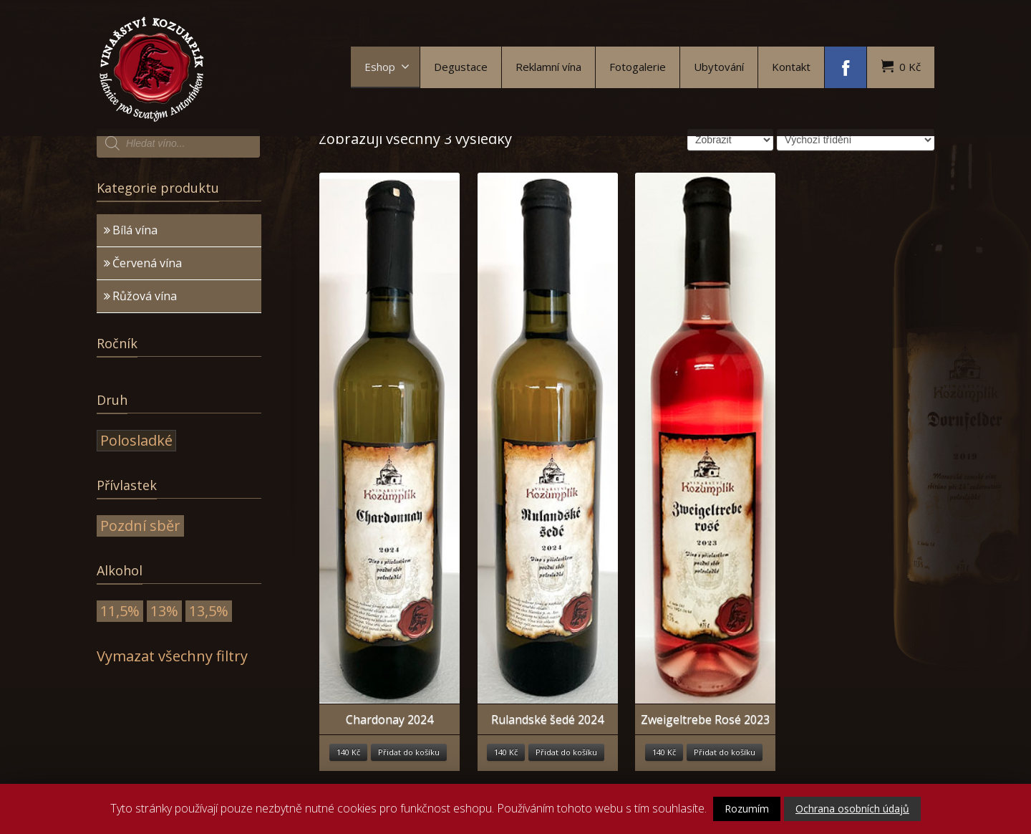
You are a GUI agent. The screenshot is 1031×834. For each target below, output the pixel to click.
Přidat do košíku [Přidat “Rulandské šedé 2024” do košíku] (566, 752)
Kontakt (791, 66)
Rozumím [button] (747, 808)
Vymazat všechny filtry (172, 656)
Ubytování (719, 66)
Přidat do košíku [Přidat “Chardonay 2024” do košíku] (409, 752)
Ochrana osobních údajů (852, 808)
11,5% (120, 610)
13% (164, 610)
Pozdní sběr (140, 525)
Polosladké (136, 440)
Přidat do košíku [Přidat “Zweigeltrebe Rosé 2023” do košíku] (724, 752)
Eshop (387, 66)
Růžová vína (144, 296)
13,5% (208, 610)
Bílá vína (135, 230)
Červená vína (147, 263)
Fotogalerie (637, 66)
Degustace (461, 66)
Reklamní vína (548, 66)
